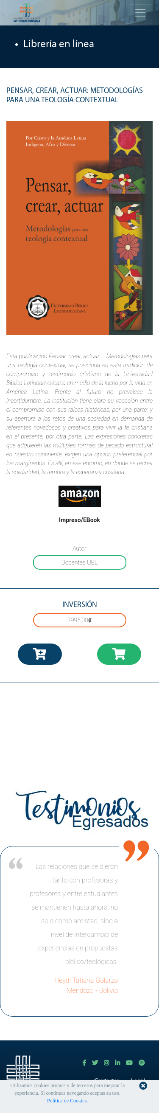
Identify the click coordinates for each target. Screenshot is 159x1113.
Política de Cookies (66, 1101)
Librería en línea (58, 44)
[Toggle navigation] (140, 12)
